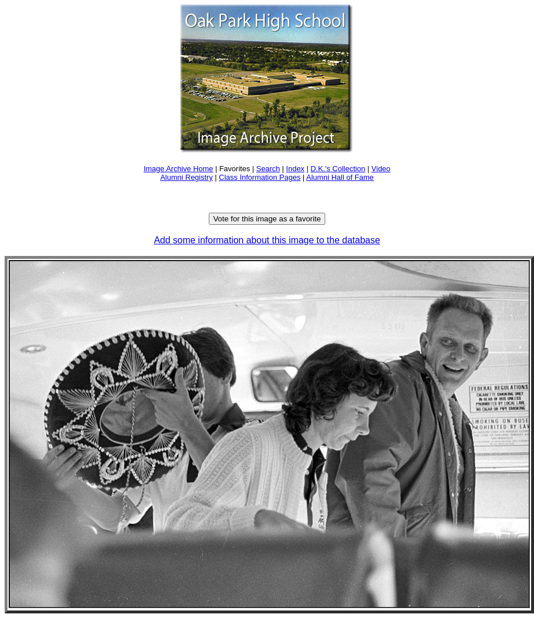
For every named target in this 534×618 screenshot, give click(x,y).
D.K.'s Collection (337, 168)
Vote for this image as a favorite (267, 218)
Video (380, 168)
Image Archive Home (178, 168)
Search (268, 168)
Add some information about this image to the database (267, 240)
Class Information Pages (260, 177)
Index (295, 168)
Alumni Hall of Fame (340, 177)
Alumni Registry (186, 177)
